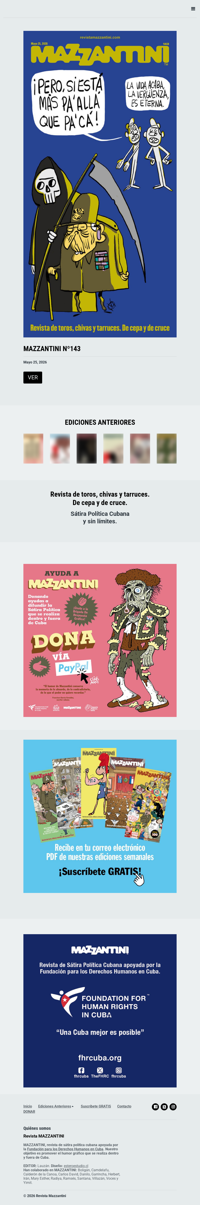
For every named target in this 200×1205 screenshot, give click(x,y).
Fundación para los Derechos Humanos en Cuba (65, 1149)
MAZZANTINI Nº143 (52, 348)
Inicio (27, 1106)
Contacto (124, 1106)
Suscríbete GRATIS (96, 1106)
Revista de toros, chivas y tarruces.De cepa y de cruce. (100, 498)
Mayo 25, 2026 (35, 362)
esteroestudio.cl (76, 1166)
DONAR (29, 1112)
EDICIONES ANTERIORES (100, 422)
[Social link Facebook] (155, 1106)
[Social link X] (164, 1106)
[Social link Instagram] (173, 1106)
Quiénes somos (37, 1128)
